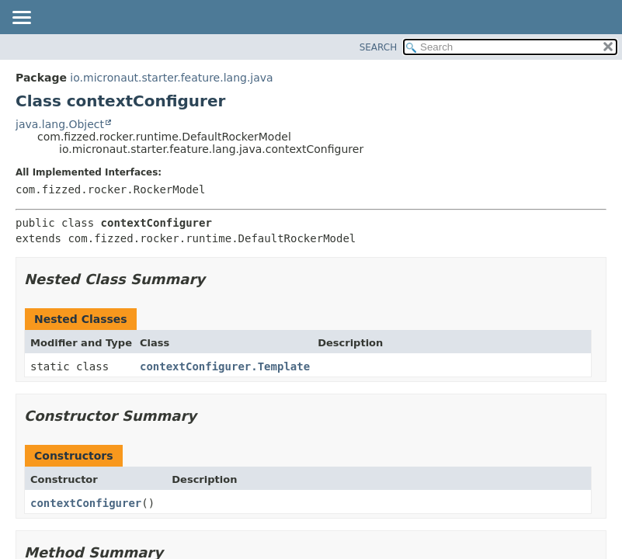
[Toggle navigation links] (21, 19)
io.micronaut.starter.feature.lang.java (171, 77)
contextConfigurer (85, 503)
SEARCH (379, 47)
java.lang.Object (60, 124)
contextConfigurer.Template (225, 366)
